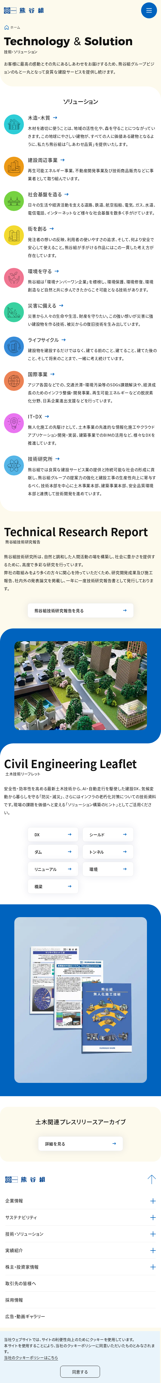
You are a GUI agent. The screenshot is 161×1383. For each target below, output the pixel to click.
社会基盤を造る (45, 194)
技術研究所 (40, 458)
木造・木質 (39, 117)
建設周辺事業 (43, 159)
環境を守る (40, 271)
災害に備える (42, 305)
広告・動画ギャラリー (25, 1316)
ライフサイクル (43, 339)
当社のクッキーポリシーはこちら (31, 1357)
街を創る (37, 228)
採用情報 (14, 1300)
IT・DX (35, 416)
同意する (81, 1371)
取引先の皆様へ (20, 1283)
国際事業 (38, 374)
